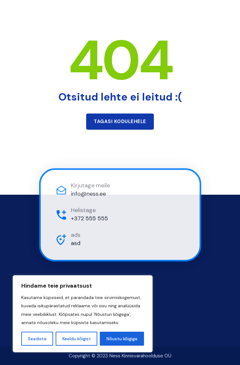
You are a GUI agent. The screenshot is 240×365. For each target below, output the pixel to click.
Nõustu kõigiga (121, 339)
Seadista (37, 339)
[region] (83, 313)
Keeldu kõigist (76, 339)
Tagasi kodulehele (120, 121)
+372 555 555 (89, 219)
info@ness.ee (88, 194)
